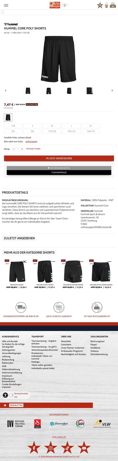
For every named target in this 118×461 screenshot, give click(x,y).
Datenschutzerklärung (12, 372)
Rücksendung (8, 359)
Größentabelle (31, 142)
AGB (4, 366)
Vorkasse (95, 351)
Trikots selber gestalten (41, 365)
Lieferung (6, 356)
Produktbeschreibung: (15, 200)
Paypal (94, 344)
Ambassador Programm (72, 351)
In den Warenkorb (59, 158)
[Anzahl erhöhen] (22, 149)
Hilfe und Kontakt (10, 341)
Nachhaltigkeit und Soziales (73, 354)
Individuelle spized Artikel (42, 368)
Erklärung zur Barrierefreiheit (8, 380)
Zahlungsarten (8, 350)
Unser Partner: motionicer (72, 347)
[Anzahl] (18, 149)
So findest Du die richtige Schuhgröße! (13, 345)
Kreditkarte (95, 347)
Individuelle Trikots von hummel (41, 357)
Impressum (7, 376)
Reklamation (7, 363)
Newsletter (66, 341)
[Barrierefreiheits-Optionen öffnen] (5, 395)
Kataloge (35, 362)
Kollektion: (87, 205)
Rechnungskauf (97, 341)
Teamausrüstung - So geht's (44, 346)
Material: (86, 200)
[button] (6, 5)
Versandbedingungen (11, 353)
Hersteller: (87, 211)
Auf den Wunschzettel (59, 168)
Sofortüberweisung (99, 354)
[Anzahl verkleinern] (14, 149)
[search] (59, 12)
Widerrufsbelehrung (11, 369)
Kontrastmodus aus (21, 395)
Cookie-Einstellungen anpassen (11, 385)
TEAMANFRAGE (59, 172)
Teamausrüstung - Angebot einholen (43, 342)
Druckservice (37, 353)
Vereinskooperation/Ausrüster (44, 350)
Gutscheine (66, 344)
